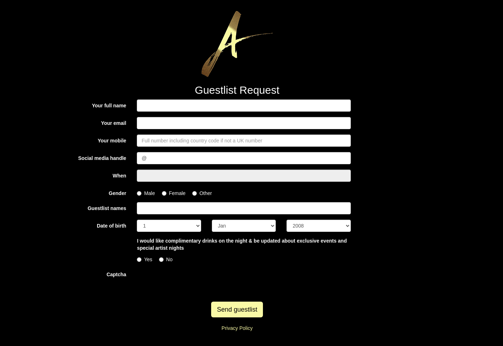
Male (146, 193)
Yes (144, 259)
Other (202, 193)
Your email (113, 123)
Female (174, 193)
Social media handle (102, 158)
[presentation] (191, 282)
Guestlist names (107, 208)
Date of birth (111, 226)
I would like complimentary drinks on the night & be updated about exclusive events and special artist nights (242, 244)
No (166, 259)
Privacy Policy (237, 328)
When (119, 176)
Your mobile (112, 140)
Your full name (109, 105)
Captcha (116, 274)
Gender (117, 193)
